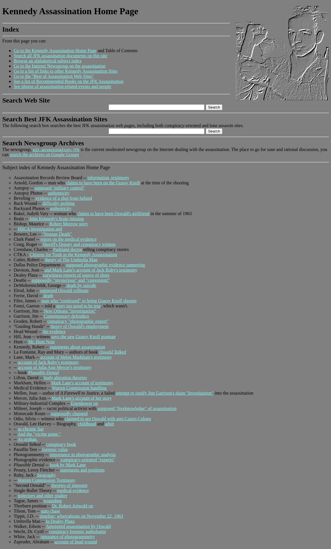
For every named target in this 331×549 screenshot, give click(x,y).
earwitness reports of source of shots (76, 275)
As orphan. (28, 439)
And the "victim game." (39, 434)
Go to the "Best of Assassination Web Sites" (54, 76)
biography (46, 475)
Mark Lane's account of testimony (82, 382)
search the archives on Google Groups (44, 154)
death (47, 295)
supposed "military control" (59, 187)
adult (109, 423)
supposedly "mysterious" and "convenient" (71, 280)
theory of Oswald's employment (79, 326)
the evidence (54, 331)
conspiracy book (61, 444)
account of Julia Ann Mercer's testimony (54, 367)
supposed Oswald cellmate (64, 290)
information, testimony (108, 177)
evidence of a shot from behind (63, 198)
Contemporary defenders (66, 316)
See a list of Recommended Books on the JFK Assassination (68, 81)
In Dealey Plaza (60, 521)
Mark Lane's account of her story (82, 398)
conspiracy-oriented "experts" (88, 459)
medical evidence (73, 490)
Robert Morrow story (68, 223)
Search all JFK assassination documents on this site (60, 55)
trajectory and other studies (43, 495)
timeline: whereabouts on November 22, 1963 (81, 516)
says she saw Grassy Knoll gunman (83, 336)
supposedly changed (69, 413)
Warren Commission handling (79, 387)
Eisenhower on (84, 403)
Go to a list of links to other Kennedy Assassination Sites (65, 71)
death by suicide (80, 285)
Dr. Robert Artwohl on (72, 505)
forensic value (54, 449)
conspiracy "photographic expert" (78, 321)
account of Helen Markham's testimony (76, 357)
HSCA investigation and (40, 228)
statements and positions (82, 470)
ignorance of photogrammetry (67, 536)
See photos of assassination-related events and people (62, 86)
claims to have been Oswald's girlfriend (113, 213)
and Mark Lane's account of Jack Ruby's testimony (90, 270)
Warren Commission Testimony (46, 480)
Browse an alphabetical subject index (47, 60)
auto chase (50, 511)
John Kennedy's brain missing (56, 218)
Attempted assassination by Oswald (78, 526)
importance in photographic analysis (83, 454)
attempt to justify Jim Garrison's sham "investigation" (165, 393)
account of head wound (75, 541)
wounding (53, 500)
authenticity (59, 193)
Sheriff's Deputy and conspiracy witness (79, 244)
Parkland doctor (67, 249)
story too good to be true (78, 305)
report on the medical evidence (68, 239)
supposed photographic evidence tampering (105, 264)
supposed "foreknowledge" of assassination (136, 408)
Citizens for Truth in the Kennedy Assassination (73, 254)
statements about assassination (77, 346)
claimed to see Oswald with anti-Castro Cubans (108, 418)
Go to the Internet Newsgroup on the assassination (59, 66)
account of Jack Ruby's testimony (48, 362)
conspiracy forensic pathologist (77, 531)
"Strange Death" (56, 234)
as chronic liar (31, 428)
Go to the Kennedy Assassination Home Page (55, 50)
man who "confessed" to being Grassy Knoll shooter (89, 300)
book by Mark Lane (68, 464)
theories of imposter (69, 485)
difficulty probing (58, 203)
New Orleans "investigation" (70, 311)
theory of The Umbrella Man (71, 259)
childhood (87, 423)
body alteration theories (65, 377)
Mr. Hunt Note (41, 341)
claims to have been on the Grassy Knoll (103, 182)
